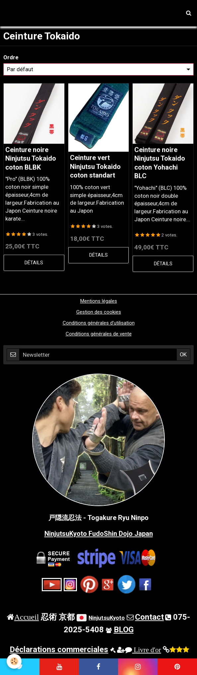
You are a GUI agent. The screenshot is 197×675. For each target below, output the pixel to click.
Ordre (11, 57)
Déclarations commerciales (59, 649)
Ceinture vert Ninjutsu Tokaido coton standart (95, 167)
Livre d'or (143, 649)
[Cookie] (14, 661)
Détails (34, 263)
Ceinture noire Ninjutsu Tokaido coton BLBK (30, 158)
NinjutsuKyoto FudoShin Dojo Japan (98, 534)
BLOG (124, 629)
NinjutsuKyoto (107, 617)
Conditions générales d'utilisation (99, 323)
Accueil (26, 617)
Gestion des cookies (98, 312)
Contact (149, 617)
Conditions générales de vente (99, 334)
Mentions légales (98, 301)
